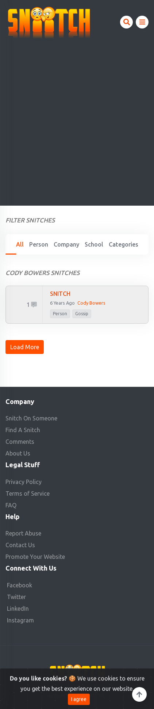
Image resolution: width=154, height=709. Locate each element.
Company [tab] (66, 244)
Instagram (20, 620)
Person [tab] (38, 244)
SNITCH (60, 293)
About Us (17, 453)
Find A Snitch (22, 430)
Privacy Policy (23, 482)
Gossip (81, 313)
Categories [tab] (123, 244)
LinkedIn (18, 608)
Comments (19, 441)
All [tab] (20, 244)
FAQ (10, 505)
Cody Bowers (91, 302)
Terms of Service (27, 493)
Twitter (16, 597)
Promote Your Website (35, 556)
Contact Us (20, 545)
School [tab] (94, 244)
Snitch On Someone (31, 418)
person (60, 313)
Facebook (19, 585)
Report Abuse (23, 533)
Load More (24, 347)
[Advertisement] (77, 120)
